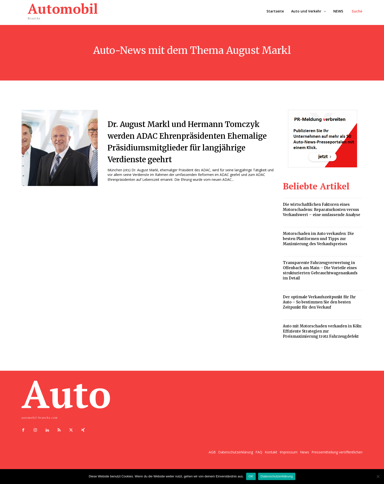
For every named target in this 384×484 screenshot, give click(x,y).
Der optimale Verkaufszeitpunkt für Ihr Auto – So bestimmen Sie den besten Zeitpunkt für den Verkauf (319, 302)
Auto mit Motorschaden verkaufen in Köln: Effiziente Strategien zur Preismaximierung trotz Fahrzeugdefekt (322, 331)
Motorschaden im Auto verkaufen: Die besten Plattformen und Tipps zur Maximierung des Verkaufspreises (318, 238)
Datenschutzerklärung (277, 476)
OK (251, 476)
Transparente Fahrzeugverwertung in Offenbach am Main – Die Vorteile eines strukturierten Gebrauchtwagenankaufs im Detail (320, 270)
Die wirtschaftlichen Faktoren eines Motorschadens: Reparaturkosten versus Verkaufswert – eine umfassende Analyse (321, 209)
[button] (357, 11)
